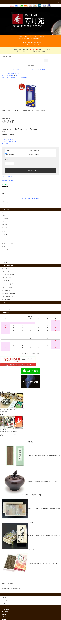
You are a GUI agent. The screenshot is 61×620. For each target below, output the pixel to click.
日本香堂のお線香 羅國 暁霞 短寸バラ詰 (25, 455)
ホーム (3, 73)
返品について (5, 179)
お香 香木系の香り (6, 280)
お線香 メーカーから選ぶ (7, 287)
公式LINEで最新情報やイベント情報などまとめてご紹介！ (30, 51)
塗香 (33, 69)
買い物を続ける (5, 143)
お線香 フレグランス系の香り (8, 293)
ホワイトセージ (26, 69)
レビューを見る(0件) (26, 198)
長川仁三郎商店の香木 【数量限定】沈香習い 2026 (28, 535)
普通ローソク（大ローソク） (18, 73)
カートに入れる (30, 170)
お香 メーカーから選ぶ (7, 277)
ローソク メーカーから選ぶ (12, 77)
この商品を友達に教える (7, 140)
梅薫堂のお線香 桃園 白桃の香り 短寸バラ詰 (27, 563)
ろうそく (8, 73)
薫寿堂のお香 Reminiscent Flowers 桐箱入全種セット (29, 508)
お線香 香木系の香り (6, 290)
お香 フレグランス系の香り (8, 284)
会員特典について (6, 306)
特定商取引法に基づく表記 (8, 180)
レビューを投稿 (35, 198)
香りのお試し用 (5, 268)
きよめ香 (37, 69)
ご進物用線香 (19, 69)
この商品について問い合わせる (9, 141)
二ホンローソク (18, 75)
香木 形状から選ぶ (6, 299)
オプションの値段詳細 (7, 177)
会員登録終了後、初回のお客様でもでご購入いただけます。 (30, 49)
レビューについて (6, 309)
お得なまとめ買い (44, 69)
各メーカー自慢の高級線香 (8, 274)
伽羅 (14, 69)
